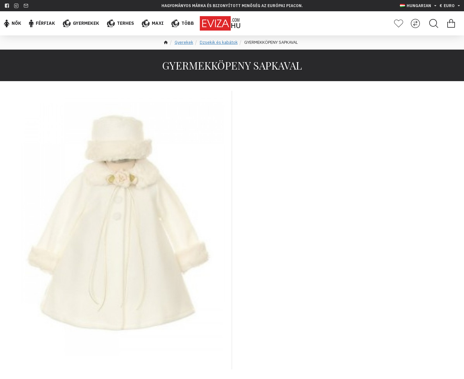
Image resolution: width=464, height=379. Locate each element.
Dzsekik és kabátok (219, 42)
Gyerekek (184, 42)
